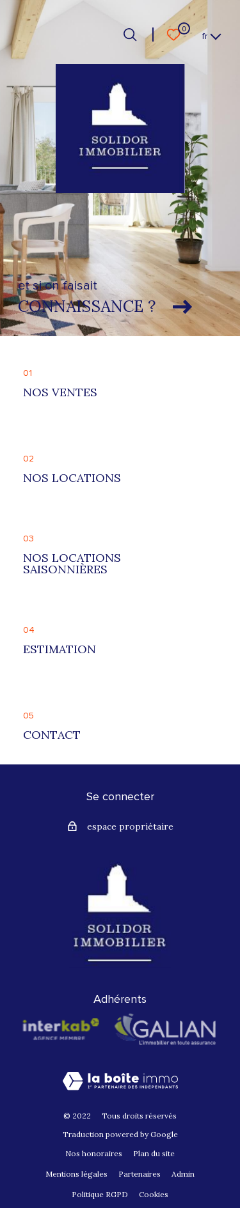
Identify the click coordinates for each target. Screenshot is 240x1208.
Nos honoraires (93, 1153)
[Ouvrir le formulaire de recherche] (130, 34)
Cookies (153, 1194)
